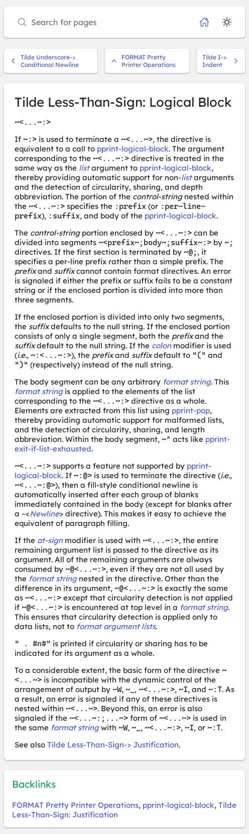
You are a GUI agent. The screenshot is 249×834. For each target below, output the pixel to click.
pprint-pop (191, 410)
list (84, 168)
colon (161, 345)
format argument (108, 626)
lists (149, 626)
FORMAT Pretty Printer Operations (143, 60)
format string (187, 382)
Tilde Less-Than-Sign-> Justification (113, 744)
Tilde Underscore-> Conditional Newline (44, 60)
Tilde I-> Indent (220, 60)
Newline (44, 513)
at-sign (50, 540)
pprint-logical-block (133, 149)
